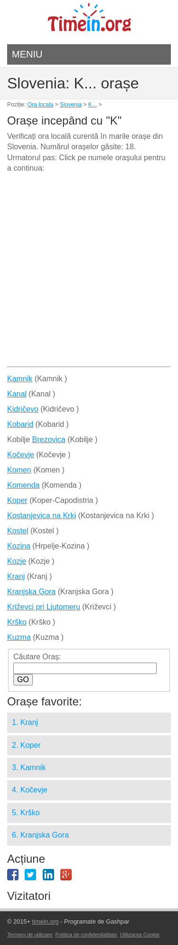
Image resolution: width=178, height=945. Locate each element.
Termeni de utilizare (29, 934)
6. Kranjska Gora (40, 835)
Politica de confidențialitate (86, 934)
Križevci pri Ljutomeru (43, 607)
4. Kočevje (29, 790)
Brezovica (48, 439)
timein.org (45, 921)
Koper (17, 500)
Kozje (16, 561)
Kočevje (20, 455)
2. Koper (26, 745)
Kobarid (20, 424)
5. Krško (26, 813)
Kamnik (19, 379)
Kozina (18, 546)
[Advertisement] (89, 273)
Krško (17, 622)
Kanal (17, 394)
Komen (19, 470)
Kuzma (19, 637)
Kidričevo (22, 409)
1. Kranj (25, 722)
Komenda (23, 485)
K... (92, 104)
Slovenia (71, 104)
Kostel (17, 531)
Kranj (16, 576)
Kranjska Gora (31, 592)
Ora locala (41, 104)
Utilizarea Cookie (139, 934)
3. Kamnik (29, 767)
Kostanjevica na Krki (41, 515)
